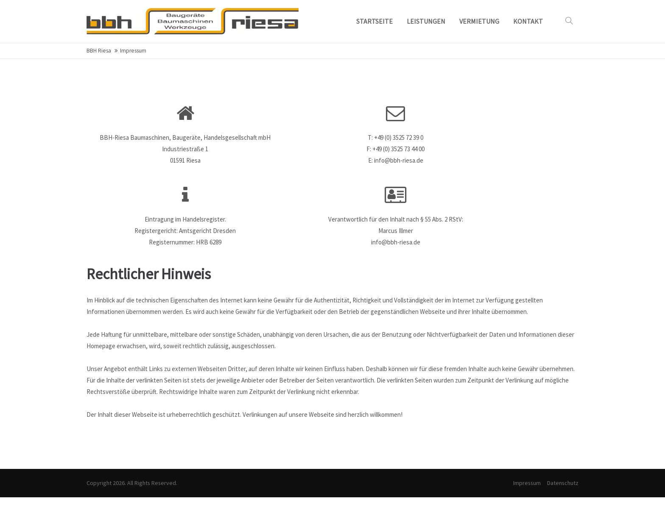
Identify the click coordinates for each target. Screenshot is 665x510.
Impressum (527, 483)
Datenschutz (562, 483)
